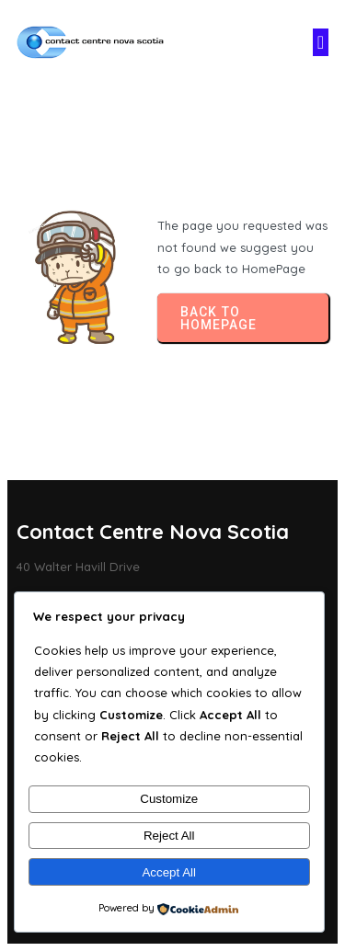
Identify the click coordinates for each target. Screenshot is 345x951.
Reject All (169, 835)
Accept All (169, 872)
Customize (169, 799)
